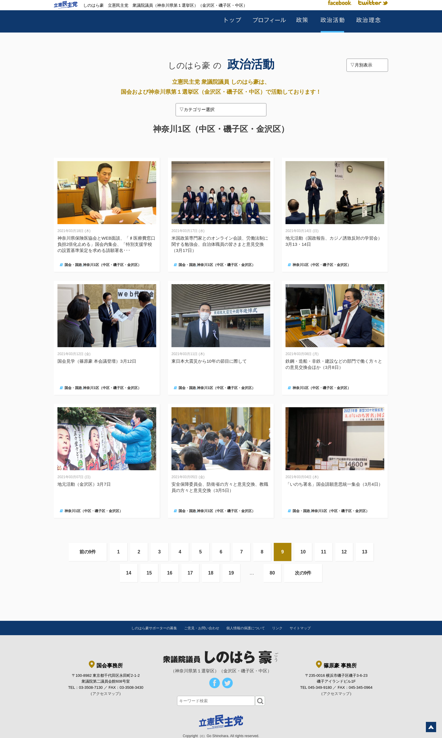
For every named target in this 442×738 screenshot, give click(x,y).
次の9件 (303, 572)
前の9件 (87, 551)
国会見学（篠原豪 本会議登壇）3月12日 (96, 361)
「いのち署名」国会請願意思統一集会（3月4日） (334, 484)
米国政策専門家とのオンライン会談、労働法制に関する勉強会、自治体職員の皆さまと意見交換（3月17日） (219, 244)
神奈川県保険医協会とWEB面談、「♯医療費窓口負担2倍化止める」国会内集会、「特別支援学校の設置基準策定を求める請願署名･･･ (106, 244)
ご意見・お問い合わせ (201, 628)
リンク (277, 628)
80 (272, 572)
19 (231, 572)
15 (149, 572)
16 (169, 572)
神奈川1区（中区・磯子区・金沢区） (112, 265)
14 (128, 572)
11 (323, 551)
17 (190, 572)
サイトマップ (300, 628)
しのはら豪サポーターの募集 (154, 628)
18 (210, 572)
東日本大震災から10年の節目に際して (209, 361)
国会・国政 (73, 265)
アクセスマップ (105, 693)
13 (364, 551)
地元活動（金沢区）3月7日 (84, 484)
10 (303, 551)
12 (344, 551)
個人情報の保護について (245, 628)
